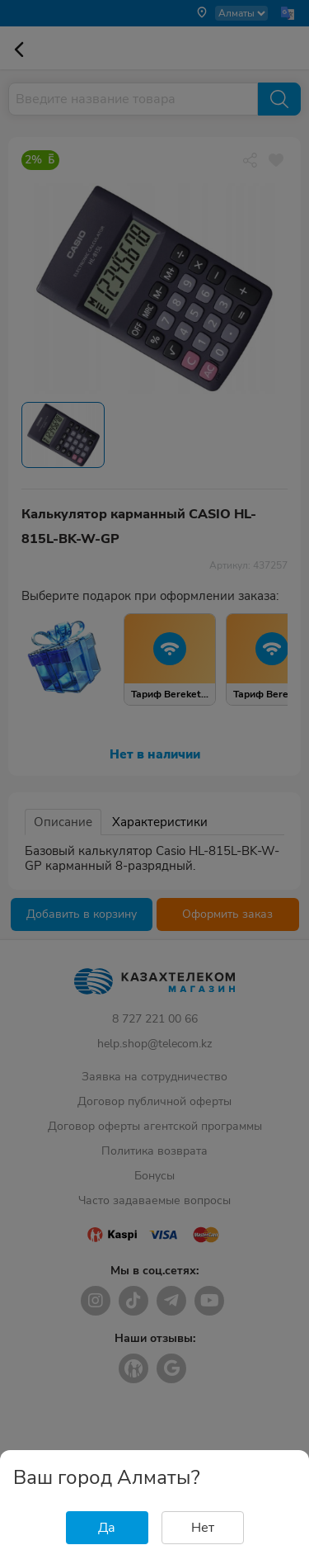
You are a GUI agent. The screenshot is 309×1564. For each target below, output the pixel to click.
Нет (202, 1528)
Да (106, 1528)
